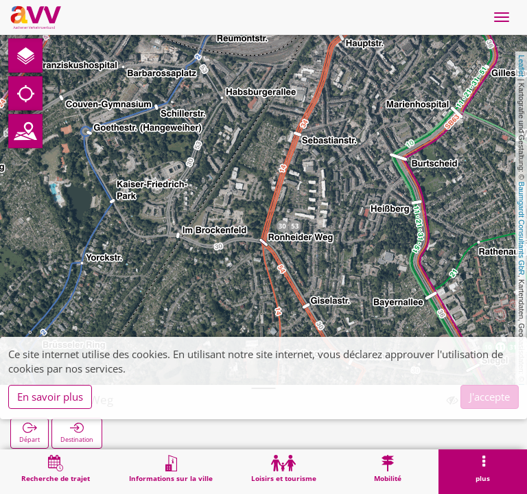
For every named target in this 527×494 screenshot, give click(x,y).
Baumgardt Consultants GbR (521, 228)
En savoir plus (50, 396)
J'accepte (489, 396)
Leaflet (521, 66)
